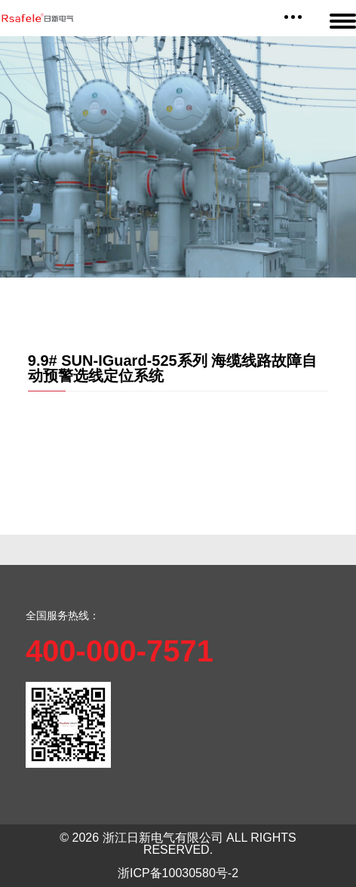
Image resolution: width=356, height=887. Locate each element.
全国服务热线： (63, 615)
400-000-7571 (119, 651)
